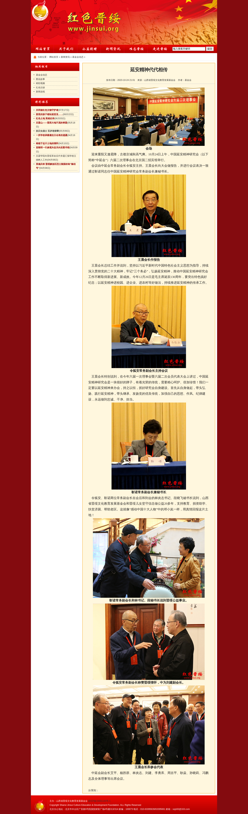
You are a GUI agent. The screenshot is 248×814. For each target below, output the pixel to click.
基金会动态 (77, 57)
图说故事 (40, 79)
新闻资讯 (65, 57)
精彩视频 (40, 83)
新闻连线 (40, 91)
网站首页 (53, 57)
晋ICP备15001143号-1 (99, 801)
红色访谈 (40, 87)
